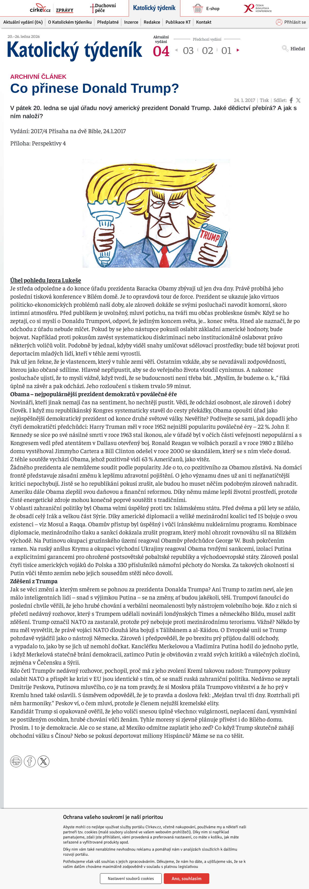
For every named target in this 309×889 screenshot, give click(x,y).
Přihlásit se (291, 22)
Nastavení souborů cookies (131, 878)
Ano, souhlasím (186, 878)
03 (188, 49)
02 (207, 49)
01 (226, 49)
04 (161, 49)
